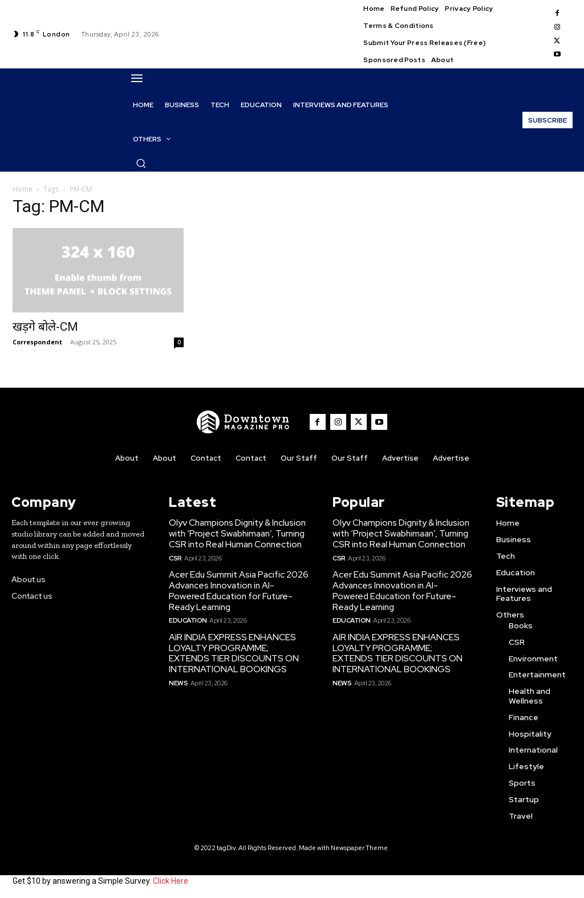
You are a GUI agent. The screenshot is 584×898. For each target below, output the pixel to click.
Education (187, 617)
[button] (141, 163)
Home (23, 189)
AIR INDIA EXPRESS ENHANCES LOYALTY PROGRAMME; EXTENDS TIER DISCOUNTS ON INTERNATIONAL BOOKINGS (237, 649)
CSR (175, 556)
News (177, 677)
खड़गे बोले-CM (45, 327)
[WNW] (245, 422)
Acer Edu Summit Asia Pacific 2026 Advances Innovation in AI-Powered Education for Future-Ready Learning (238, 588)
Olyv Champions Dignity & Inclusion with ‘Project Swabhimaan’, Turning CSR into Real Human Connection (237, 532)
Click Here (170, 879)
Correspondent (37, 342)
